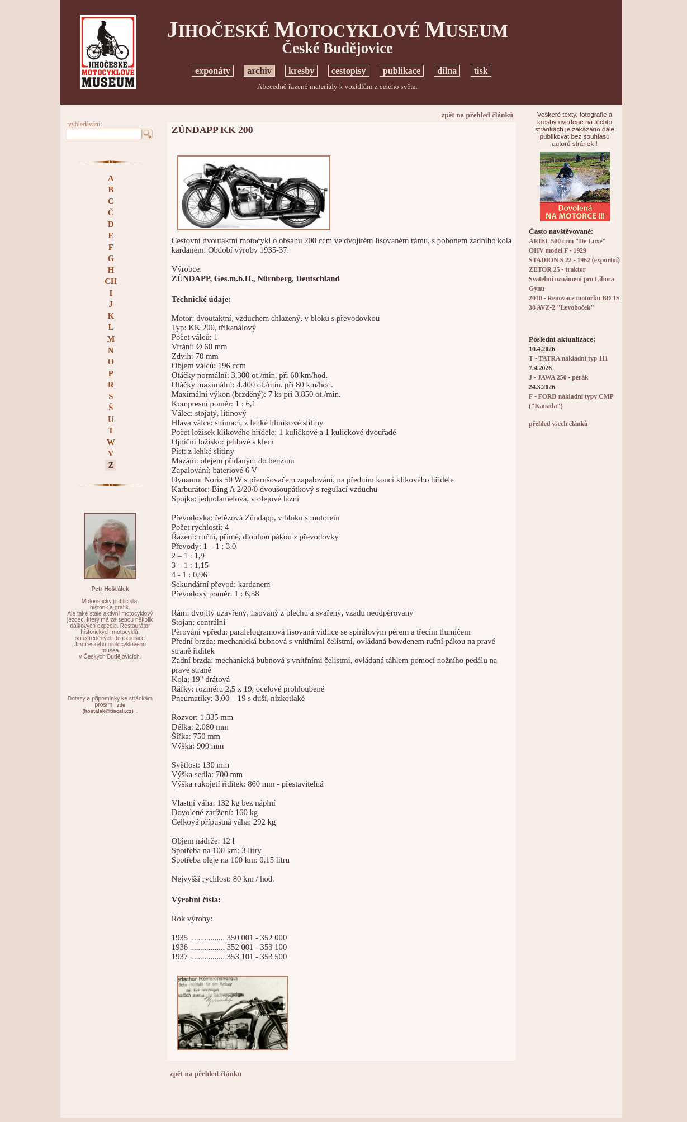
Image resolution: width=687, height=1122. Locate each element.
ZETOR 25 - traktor (557, 269)
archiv (259, 70)
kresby (301, 70)
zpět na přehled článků (478, 115)
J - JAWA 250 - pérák (558, 377)
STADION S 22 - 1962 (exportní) (574, 260)
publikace (401, 70)
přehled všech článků (558, 424)
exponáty (212, 70)
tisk (481, 70)
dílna (447, 70)
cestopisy (348, 70)
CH (111, 281)
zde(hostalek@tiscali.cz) (107, 708)
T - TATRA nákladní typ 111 (568, 358)
